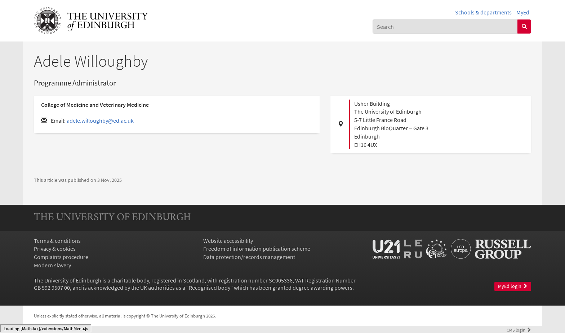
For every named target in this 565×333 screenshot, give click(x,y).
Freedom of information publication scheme (256, 248)
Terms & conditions (57, 240)
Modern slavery (52, 265)
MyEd (522, 12)
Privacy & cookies (55, 248)
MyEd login (513, 286)
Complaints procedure (61, 256)
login (519, 330)
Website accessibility (228, 240)
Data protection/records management (249, 256)
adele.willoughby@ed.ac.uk (100, 120)
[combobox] (445, 26)
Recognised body (209, 287)
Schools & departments (483, 12)
